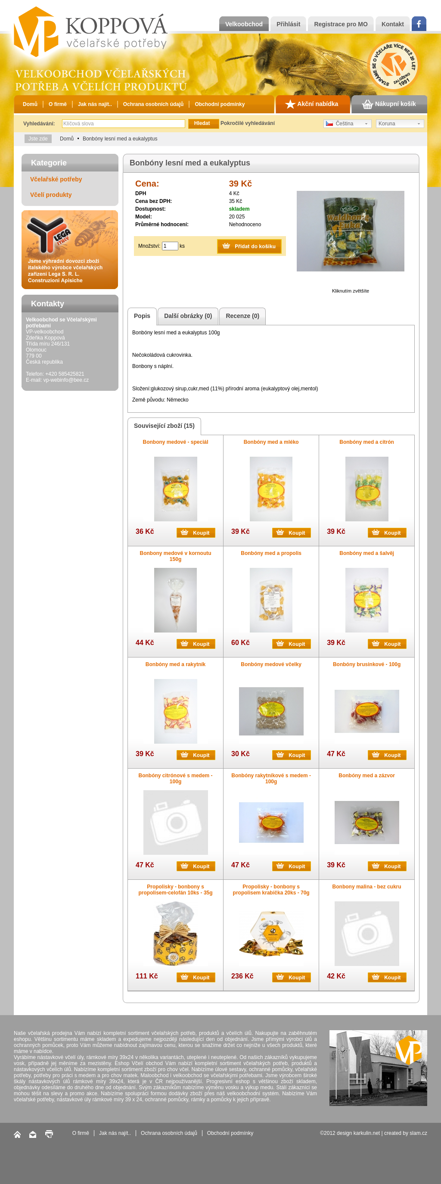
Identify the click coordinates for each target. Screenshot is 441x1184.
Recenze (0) (241, 316)
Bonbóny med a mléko (271, 442)
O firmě (58, 104)
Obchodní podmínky (220, 104)
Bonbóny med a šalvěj (366, 553)
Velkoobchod (244, 24)
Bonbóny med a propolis (271, 553)
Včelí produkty (50, 194)
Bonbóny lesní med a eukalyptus (120, 139)
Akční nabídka (311, 104)
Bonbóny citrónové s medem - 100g (176, 779)
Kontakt (393, 24)
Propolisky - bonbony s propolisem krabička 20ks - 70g (271, 890)
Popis (140, 316)
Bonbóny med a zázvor (367, 776)
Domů (30, 104)
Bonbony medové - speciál (175, 442)
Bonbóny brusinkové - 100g (367, 664)
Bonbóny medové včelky (271, 664)
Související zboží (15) (163, 426)
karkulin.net (367, 1133)
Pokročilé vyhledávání (247, 123)
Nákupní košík (389, 104)
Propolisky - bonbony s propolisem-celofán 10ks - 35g (176, 890)
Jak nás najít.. (95, 104)
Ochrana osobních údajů (153, 104)
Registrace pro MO (340, 24)
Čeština (339, 124)
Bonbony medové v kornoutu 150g (175, 556)
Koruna (387, 124)
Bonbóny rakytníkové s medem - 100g (271, 779)
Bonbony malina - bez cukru (366, 887)
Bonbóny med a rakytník (175, 664)
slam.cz (418, 1133)
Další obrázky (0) (186, 316)
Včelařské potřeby (56, 179)
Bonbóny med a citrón (366, 442)
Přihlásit (288, 24)
